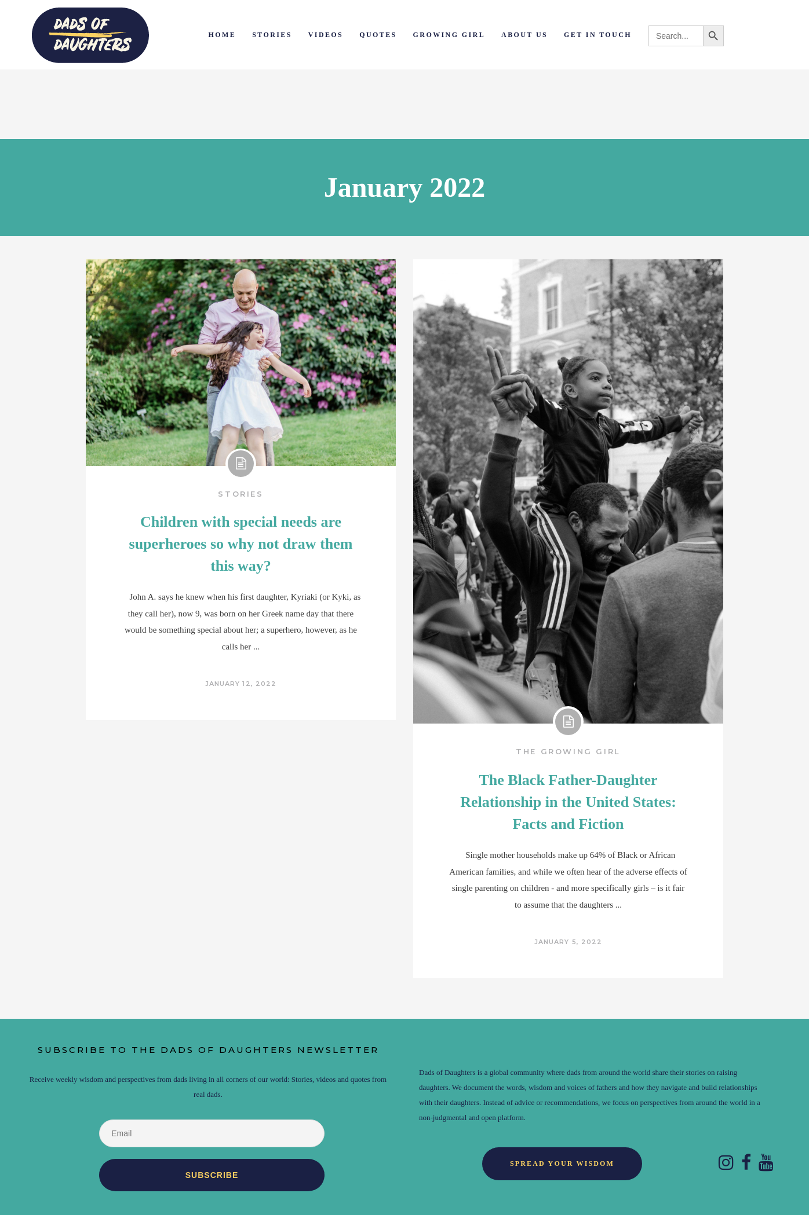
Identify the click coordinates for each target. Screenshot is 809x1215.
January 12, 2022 (241, 684)
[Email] (211, 1133)
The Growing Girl (568, 751)
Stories (240, 493)
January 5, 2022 (568, 942)
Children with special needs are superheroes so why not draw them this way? (241, 543)
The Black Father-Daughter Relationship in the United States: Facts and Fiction (568, 802)
